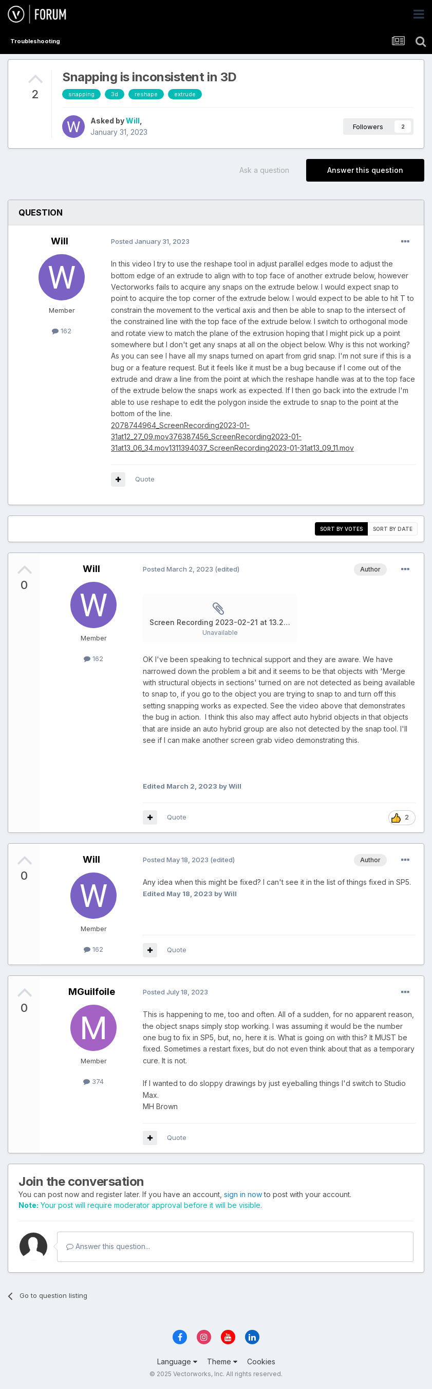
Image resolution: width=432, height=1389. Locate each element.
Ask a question (264, 170)
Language (177, 1361)
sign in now (243, 1194)
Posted (150, 241)
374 (93, 1081)
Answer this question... (108, 1246)
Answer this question (365, 170)
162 (61, 331)
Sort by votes (341, 529)
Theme (222, 1361)
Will (133, 120)
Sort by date (392, 529)
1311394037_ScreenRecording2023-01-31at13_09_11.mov (261, 447)
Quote (145, 479)
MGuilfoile (91, 991)
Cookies (261, 1361)
